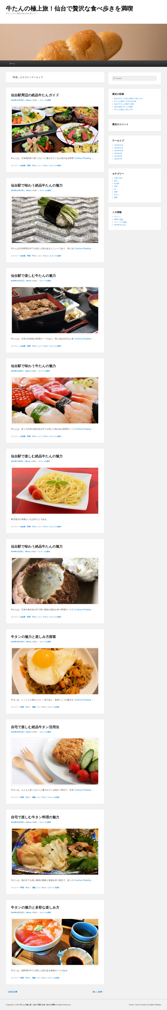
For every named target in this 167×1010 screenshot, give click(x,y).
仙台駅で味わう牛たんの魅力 (33, 366)
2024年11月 (118, 148)
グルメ (45, 166)
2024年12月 (118, 145)
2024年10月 (118, 151)
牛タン (34, 166)
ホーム (12, 63)
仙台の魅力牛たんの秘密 (123, 107)
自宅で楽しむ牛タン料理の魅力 (35, 817)
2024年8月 (118, 156)
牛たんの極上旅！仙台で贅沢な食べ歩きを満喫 (69, 8)
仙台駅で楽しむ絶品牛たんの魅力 (37, 456)
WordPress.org (119, 225)
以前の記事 (11, 992)
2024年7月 (118, 159)
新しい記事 (98, 992)
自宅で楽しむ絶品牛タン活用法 (35, 727)
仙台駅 (22, 166)
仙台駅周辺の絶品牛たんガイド (35, 95)
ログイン (117, 216)
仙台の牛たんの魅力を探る (124, 104)
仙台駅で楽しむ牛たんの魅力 (33, 276)
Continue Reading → (84, 158)
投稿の (118, 219)
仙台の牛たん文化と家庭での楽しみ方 (128, 98)
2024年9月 (118, 153)
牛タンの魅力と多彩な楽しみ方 (35, 907)
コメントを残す (45, 100)
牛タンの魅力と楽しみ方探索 (33, 637)
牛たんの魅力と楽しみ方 (123, 109)
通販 (34, 707)
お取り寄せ (118, 178)
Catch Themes (155, 1005)
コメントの (120, 222)
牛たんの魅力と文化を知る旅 (125, 101)
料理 (29, 166)
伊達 (116, 186)
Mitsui (28, 100)
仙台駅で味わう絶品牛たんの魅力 (37, 185)
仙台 (116, 181)
